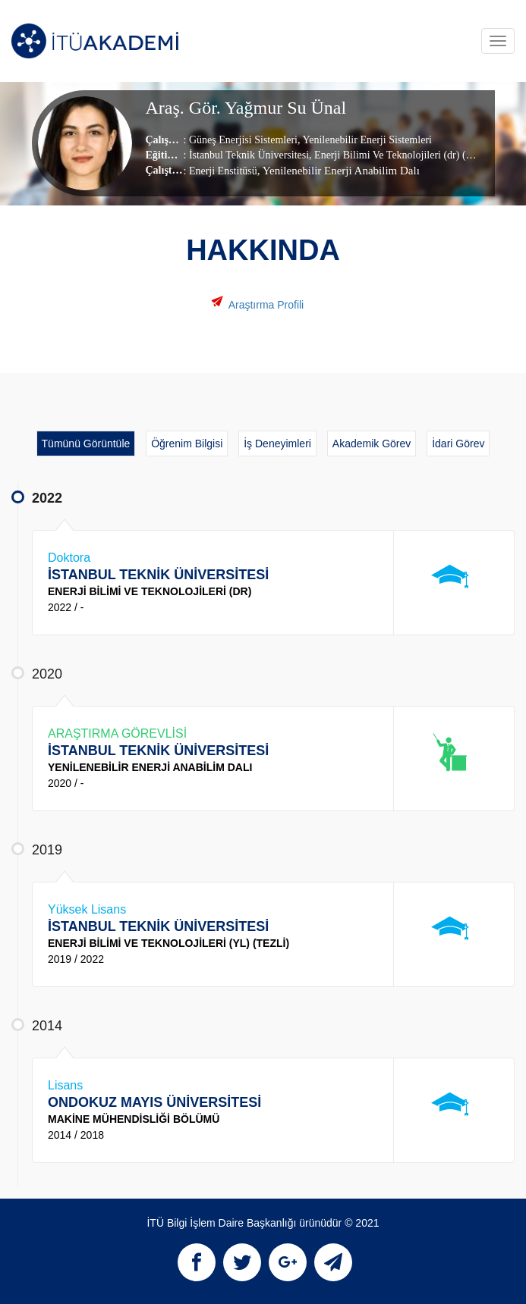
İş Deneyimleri (277, 443)
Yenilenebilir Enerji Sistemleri (365, 140)
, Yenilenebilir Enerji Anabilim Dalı (338, 171)
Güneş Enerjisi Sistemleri (243, 140)
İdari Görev (458, 443)
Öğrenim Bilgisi (186, 443)
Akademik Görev (371, 443)
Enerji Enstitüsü (223, 171)
